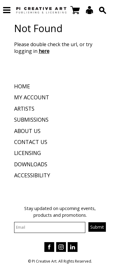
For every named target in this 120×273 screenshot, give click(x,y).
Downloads (30, 164)
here (44, 51)
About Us (27, 131)
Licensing (27, 153)
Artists (24, 108)
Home (22, 86)
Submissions (31, 119)
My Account (31, 97)
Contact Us (30, 142)
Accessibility (32, 175)
